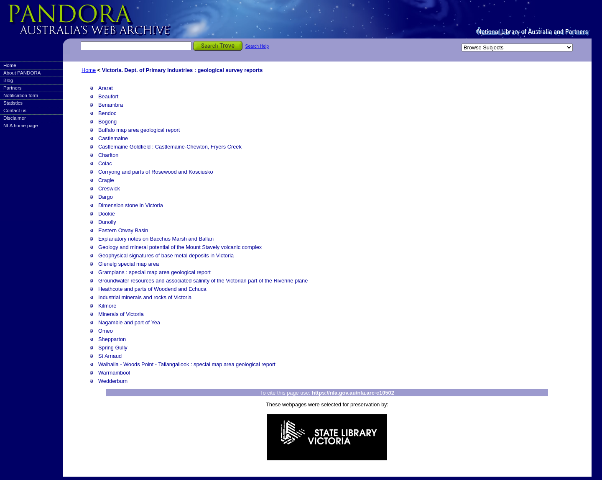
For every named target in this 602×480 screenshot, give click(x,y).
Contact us (14, 110)
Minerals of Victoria (121, 314)
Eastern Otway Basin (123, 230)
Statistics (13, 102)
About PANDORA (22, 72)
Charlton (108, 155)
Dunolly (107, 222)
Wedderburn (113, 381)
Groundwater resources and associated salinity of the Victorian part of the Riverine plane (203, 280)
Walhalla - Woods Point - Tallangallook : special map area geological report (186, 364)
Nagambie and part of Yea (129, 322)
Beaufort (108, 96)
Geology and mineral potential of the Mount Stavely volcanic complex (180, 247)
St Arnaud (110, 356)
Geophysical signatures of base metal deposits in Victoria (166, 255)
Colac (105, 163)
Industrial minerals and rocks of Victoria (144, 297)
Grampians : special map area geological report (154, 272)
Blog (8, 80)
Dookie (106, 213)
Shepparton (112, 339)
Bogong (107, 121)
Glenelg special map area (128, 264)
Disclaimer (14, 118)
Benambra (110, 105)
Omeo (105, 331)
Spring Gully (113, 347)
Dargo (105, 197)
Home (9, 65)
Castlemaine (113, 138)
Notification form (20, 95)
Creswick (109, 188)
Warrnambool (114, 373)
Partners (12, 87)
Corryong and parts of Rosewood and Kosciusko (155, 172)
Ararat (105, 88)
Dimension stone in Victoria (130, 205)
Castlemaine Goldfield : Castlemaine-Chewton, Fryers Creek (170, 147)
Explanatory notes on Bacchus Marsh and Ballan (156, 239)
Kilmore (107, 306)
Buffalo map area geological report (139, 130)
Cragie (106, 180)
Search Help (257, 46)
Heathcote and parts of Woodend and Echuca (152, 289)
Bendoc (107, 113)
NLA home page (20, 125)
